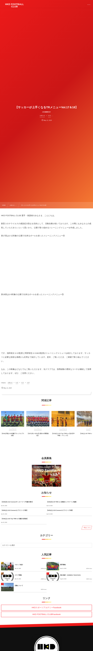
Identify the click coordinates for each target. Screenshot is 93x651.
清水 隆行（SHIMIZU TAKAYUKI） (71, 575)
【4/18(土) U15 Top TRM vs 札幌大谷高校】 (14, 518)
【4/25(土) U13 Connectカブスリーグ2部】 (14, 510)
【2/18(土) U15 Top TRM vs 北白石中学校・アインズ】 (63, 435)
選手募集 (63, 564)
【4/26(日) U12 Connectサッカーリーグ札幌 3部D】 (17, 502)
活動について (19, 585)
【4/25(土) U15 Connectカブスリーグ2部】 (60, 510)
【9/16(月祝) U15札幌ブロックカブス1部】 (12, 435)
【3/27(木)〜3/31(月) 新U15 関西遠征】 (38, 435)
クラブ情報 (18, 575)
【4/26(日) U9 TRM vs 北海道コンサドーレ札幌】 (62, 502)
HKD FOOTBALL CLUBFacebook (46, 614)
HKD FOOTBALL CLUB (14, 5)
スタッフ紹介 (19, 564)
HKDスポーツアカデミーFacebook (46, 607)
